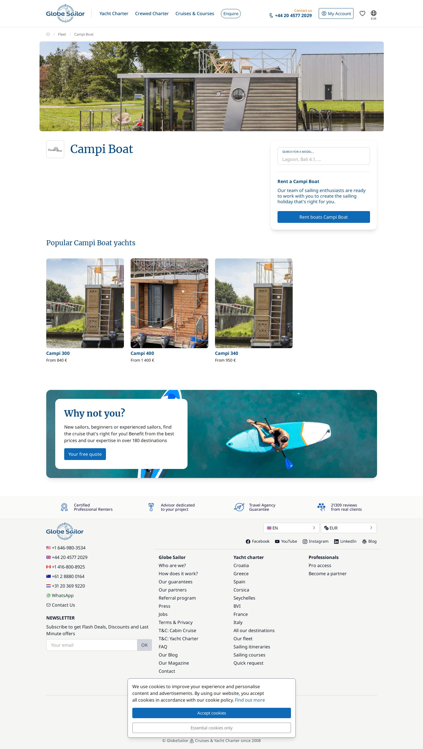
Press (164, 606)
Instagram (316, 541)
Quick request (248, 663)
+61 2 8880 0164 (65, 576)
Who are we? (172, 565)
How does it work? (178, 573)
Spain (239, 582)
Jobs (163, 614)
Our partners (173, 590)
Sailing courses (249, 655)
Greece (241, 573)
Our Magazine (174, 663)
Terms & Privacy (176, 622)
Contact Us (60, 605)
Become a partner (328, 573)
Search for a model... (298, 152)
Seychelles (244, 598)
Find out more (250, 700)
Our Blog (168, 655)
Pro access (320, 565)
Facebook (257, 541)
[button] (114, 13)
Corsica (241, 590)
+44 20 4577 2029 (66, 557)
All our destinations (254, 630)
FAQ (163, 647)
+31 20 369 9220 (65, 586)
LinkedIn (345, 541)
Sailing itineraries (252, 647)
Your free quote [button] (85, 454)
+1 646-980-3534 (65, 548)
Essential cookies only (212, 727)
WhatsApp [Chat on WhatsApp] (60, 595)
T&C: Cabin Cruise (177, 630)
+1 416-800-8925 (65, 567)
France (241, 614)
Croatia (241, 565)
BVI (237, 606)
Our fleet (243, 638)
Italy (238, 622)
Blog (369, 541)
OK (144, 645)
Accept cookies (211, 713)
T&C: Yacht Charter (178, 638)
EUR (348, 528)
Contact (167, 671)
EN (291, 528)
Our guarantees (176, 582)
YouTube (286, 541)
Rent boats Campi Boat (323, 217)
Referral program (177, 598)
